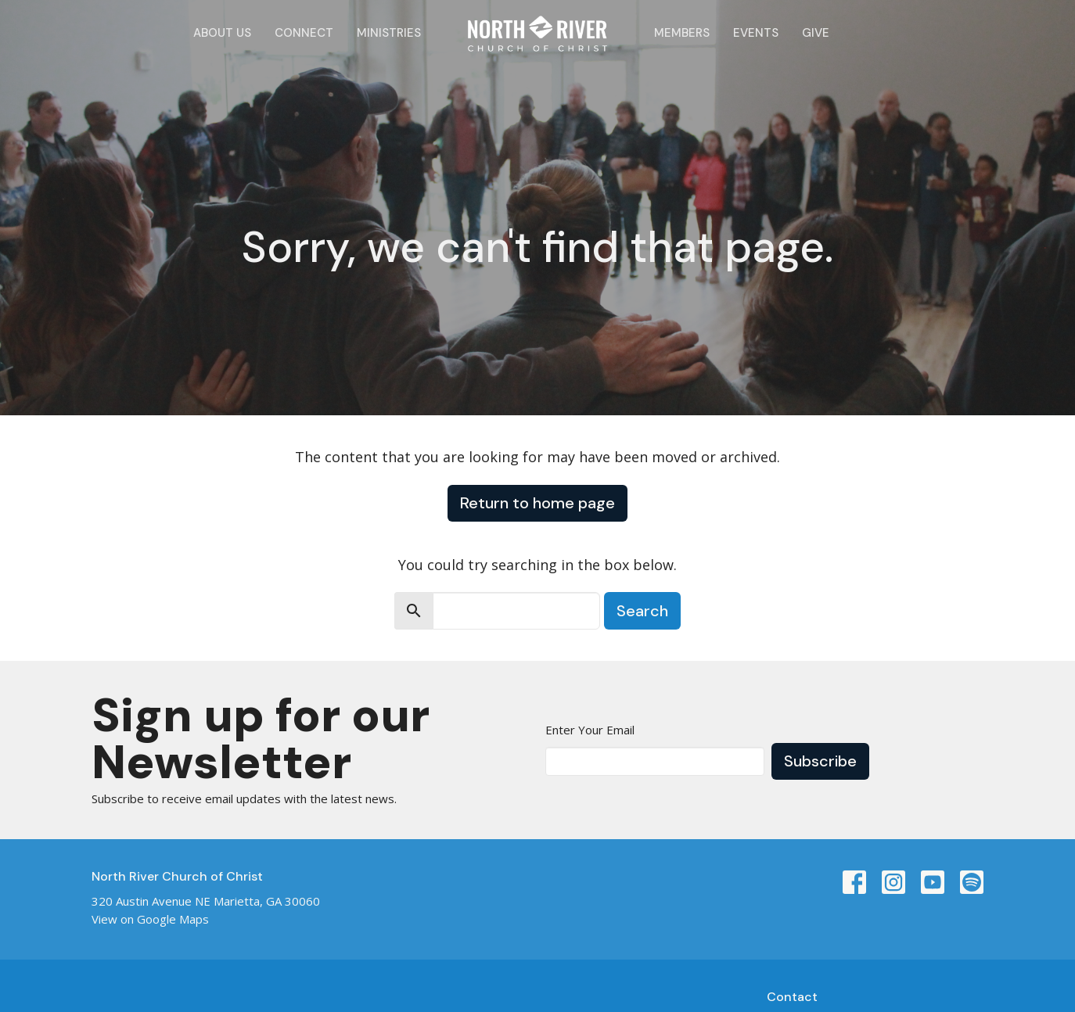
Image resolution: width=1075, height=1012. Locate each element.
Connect (304, 33)
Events (755, 33)
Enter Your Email (590, 729)
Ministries (389, 33)
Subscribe (820, 761)
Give (815, 33)
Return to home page (537, 503)
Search (642, 611)
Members (682, 33)
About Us (222, 33)
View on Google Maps (150, 919)
